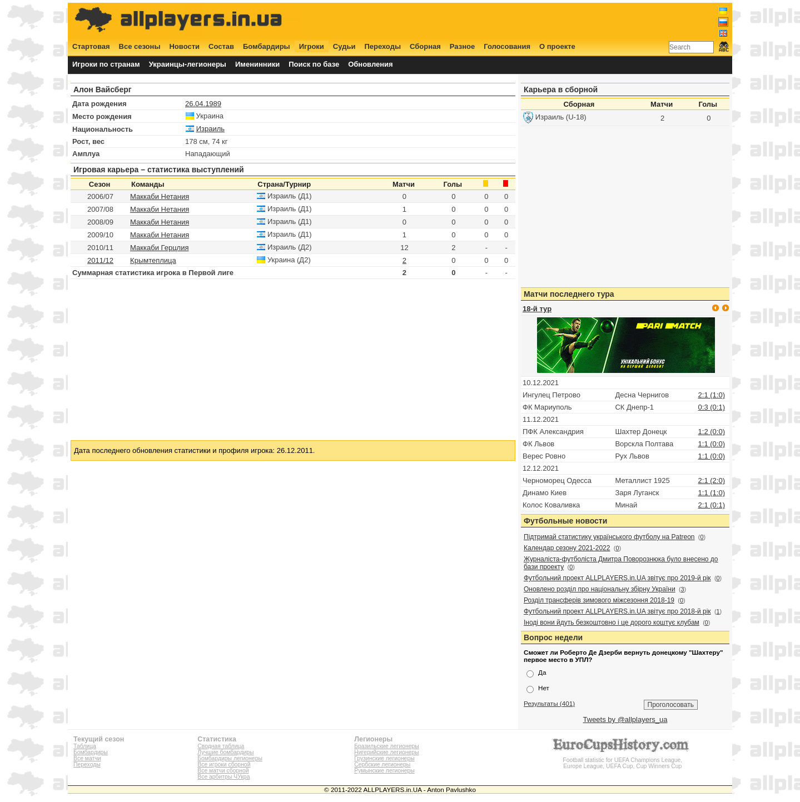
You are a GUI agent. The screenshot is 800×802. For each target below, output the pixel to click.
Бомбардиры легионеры (229, 758)
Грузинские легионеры (384, 758)
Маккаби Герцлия (159, 247)
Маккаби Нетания (159, 196)
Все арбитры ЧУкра (223, 777)
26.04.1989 (203, 103)
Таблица (84, 746)
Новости (184, 46)
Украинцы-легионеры (187, 64)
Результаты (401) (549, 703)
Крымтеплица (153, 260)
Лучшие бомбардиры (225, 752)
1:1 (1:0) (711, 493)
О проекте (557, 46)
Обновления (370, 64)
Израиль (210, 128)
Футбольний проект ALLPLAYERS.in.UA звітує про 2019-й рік (617, 578)
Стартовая (91, 46)
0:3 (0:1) (711, 407)
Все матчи (87, 758)
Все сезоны (140, 46)
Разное (462, 46)
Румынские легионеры (384, 771)
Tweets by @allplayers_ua (625, 719)
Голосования (507, 46)
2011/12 (100, 260)
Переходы (382, 46)
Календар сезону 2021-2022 (567, 548)
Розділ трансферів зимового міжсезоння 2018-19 (599, 600)
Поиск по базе (314, 64)
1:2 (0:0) (711, 431)
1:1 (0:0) (711, 444)
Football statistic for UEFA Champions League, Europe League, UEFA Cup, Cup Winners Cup (622, 760)
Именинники (257, 64)
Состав (221, 46)
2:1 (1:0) (711, 395)
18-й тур (537, 309)
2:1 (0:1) (711, 505)
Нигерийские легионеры (386, 752)
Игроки (311, 46)
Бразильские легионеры (386, 746)
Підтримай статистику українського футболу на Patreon (609, 537)
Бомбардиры (266, 46)
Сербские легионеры (382, 764)
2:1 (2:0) (711, 480)
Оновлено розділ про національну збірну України (599, 589)
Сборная (425, 46)
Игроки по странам (106, 64)
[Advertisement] (526, 20)
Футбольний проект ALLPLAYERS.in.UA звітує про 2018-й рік (617, 611)
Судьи (344, 46)
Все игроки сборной (223, 764)
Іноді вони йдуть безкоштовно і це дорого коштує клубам (611, 622)
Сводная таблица (220, 746)
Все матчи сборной (223, 771)
